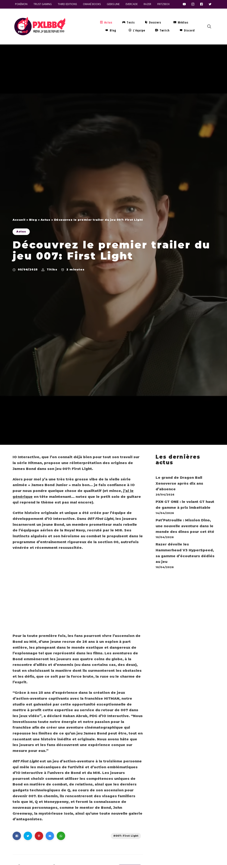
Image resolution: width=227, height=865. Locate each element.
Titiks (52, 269)
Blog (33, 219)
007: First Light (126, 835)
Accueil (19, 219)
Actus (45, 219)
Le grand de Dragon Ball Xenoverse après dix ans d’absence (179, 483)
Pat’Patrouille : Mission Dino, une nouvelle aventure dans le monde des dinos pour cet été (185, 526)
